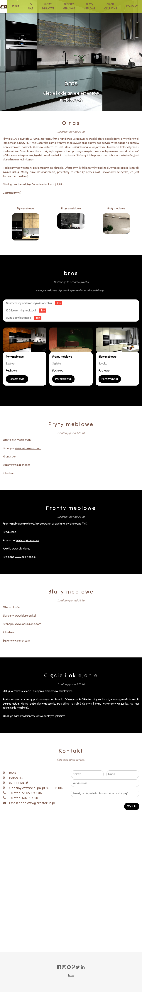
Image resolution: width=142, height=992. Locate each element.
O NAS (30, 6)
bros (71, 975)
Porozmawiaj (17, 379)
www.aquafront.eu (27, 540)
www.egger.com (20, 465)
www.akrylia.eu (21, 548)
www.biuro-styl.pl (25, 615)
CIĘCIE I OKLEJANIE (110, 6)
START (15, 6)
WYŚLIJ (131, 806)
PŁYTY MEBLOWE (48, 6)
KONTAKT (132, 6)
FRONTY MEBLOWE (69, 6)
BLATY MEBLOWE (89, 6)
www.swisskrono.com (28, 448)
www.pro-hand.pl (25, 557)
